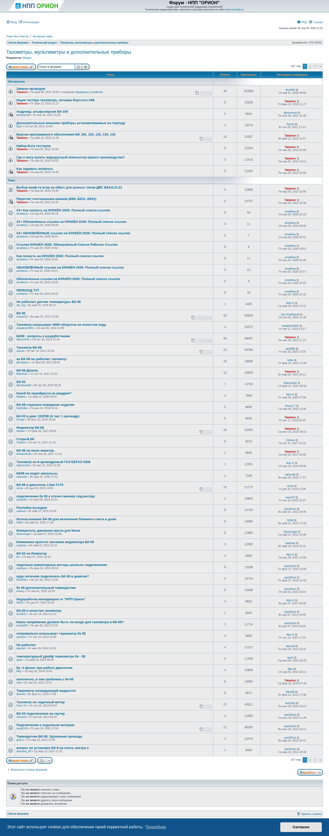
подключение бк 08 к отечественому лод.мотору (55, 496)
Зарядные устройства (89, 92)
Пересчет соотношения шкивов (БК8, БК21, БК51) (56, 199)
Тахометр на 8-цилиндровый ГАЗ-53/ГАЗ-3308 (53, 462)
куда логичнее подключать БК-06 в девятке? (52, 576)
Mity (18, 671)
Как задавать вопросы (34, 169)
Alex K (290, 302)
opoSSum (290, 508)
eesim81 (21, 499)
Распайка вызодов (31, 508)
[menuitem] (11, 22)
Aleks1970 (22, 339)
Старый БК (25, 439)
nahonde (21, 476)
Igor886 (290, 348)
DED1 (20, 602)
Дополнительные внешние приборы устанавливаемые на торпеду (70, 123)
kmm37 (290, 497)
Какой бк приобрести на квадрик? (43, 393)
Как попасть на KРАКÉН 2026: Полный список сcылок (59, 256)
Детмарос (22, 362)
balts (290, 360)
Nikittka (20, 396)
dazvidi (20, 648)
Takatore (22, 92)
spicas (20, 350)
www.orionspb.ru (235, 9)
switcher (21, 545)
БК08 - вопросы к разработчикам (43, 336)
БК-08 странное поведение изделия (45, 405)
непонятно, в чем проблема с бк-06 (44, 679)
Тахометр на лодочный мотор (40, 702)
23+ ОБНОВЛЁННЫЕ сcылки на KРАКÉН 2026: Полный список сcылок (73, 233)
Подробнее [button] (155, 827)
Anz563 (290, 89)
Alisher (20, 430)
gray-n (20, 739)
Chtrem (20, 442)
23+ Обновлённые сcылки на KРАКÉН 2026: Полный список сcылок (71, 222)
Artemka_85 (23, 751)
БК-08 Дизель (27, 370)
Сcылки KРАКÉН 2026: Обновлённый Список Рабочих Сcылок (67, 244)
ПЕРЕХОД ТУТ (27, 290)
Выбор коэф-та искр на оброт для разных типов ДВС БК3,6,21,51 (69, 187)
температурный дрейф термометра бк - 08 (50, 656)
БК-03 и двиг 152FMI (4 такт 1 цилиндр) (47, 416)
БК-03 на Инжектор (31, 553)
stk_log (20, 305)
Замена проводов (30, 89)
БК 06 (20, 313)
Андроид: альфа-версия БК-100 (42, 111)
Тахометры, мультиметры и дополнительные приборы (68, 52)
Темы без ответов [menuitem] (17, 36)
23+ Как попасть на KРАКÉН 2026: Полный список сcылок (63, 210)
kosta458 (22, 625)
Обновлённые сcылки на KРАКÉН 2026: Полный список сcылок (68, 279)
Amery (20, 591)
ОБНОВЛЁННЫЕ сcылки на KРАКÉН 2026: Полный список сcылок (70, 267)
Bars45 (20, 694)
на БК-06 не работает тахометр (41, 359)
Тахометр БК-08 (29, 347)
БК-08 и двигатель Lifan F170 (39, 485)
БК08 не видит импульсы (37, 473)
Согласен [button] (301, 827)
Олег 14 (21, 705)
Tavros (290, 124)
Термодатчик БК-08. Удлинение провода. (49, 736)
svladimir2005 (24, 327)
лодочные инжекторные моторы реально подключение (61, 565)
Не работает (26, 645)
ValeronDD (23, 465)
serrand (21, 716)
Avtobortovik (23, 453)
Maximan (22, 373)
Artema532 (290, 382)
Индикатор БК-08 (30, 427)
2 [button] (310, 66)
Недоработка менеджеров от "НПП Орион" (51, 599)
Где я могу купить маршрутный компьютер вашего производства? (70, 157)
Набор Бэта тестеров (33, 146)
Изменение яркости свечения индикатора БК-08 (55, 542)
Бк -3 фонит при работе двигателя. (44, 668)
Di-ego (20, 419)
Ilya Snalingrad (290, 314)
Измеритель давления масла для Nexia (48, 530)
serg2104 (22, 728)
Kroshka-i (22, 579)
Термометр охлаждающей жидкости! (46, 691)
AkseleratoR (23, 385)
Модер (27, 57)
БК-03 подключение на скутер (40, 713)
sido (18, 682)
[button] (320, 66)
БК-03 (21, 382)
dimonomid (23, 114)
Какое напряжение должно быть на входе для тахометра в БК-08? (70, 622)
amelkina (21, 213)
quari (19, 659)
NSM (19, 522)
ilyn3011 (21, 613)
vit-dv (19, 488)
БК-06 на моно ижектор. (35, 450)
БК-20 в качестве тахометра (38, 610)
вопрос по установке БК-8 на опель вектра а (52, 748)
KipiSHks (22, 408)
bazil (19, 126)
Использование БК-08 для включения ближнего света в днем (66, 519)
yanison (21, 636)
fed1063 (290, 703)
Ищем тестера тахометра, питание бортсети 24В (55, 100)
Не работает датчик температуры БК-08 (48, 302)
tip (17, 556)
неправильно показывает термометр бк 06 (51, 633)
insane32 (22, 316)
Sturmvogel (23, 533)
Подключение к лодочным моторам (45, 725)
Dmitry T (290, 405)
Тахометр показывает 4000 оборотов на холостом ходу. (61, 324)
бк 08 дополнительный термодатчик (46, 588)
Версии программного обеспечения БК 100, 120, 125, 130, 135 (65, 134)
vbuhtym (21, 568)
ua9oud (21, 511)
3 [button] (315, 66)
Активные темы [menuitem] (42, 36)
